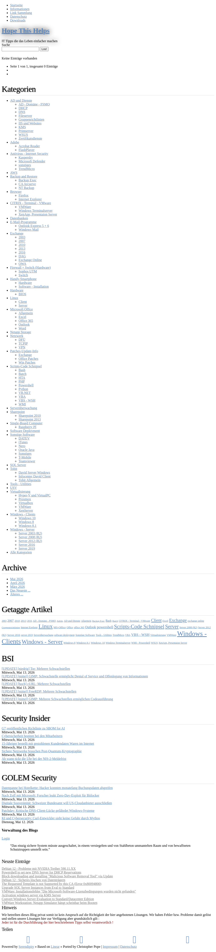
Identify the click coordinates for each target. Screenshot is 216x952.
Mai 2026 (16, 579)
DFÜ (22, 339)
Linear (55, 946)
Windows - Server (22, 529)
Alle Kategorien (21, 552)
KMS (22, 127)
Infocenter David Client (35, 476)
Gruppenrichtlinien (31, 119)
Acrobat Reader (29, 146)
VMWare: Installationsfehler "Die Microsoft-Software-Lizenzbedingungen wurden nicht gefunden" (69, 891)
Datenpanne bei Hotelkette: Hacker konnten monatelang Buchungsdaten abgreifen (57, 788)
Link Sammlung (21, 13)
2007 (22, 241)
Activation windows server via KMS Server (31, 895)
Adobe (14, 142)
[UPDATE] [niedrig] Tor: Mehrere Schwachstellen (36, 668)
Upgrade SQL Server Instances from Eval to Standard (38, 887)
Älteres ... (16, 594)
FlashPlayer (27, 150)
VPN (22, 347)
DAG (22, 256)
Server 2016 (27, 544)
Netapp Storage (20, 332)
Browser (16, 191)
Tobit (13, 469)
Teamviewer (27, 461)
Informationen (20, 9)
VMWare (25, 207)
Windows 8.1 (27, 525)
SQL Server (18, 465)
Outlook (24, 324)
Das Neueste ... (20, 590)
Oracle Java (26, 450)
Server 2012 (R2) (30, 541)
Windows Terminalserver (36, 210)
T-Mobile (25, 457)
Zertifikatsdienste (30, 138)
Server (23, 305)
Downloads (18, 20)
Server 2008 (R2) (30, 537)
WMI (22, 404)
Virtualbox (26, 503)
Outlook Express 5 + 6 (34, 226)
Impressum (110, 946)
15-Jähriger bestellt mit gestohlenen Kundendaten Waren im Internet (48, 743)
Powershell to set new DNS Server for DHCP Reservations (41, 872)
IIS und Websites (30, 123)
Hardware (25, 283)
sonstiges (25, 165)
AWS (13, 172)
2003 (22, 237)
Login (6, 838)
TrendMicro (27, 169)
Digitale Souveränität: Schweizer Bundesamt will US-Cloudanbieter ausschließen (57, 803)
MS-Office (60, 627)
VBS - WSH (27, 400)
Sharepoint (17, 412)
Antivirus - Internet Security (29, 153)
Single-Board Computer (26, 423)
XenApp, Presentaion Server (38, 214)
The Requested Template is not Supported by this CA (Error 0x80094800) (51, 884)
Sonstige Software (22, 434)
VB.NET (25, 393)
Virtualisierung (20, 491)
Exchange (16, 233)
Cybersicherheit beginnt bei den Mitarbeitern (32, 736)
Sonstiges (25, 453)
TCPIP (23, 343)
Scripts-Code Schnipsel (26, 366)
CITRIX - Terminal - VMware (30, 203)
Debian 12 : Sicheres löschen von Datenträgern (33, 880)
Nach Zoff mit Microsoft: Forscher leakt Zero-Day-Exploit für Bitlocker (50, 795)
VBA (22, 396)
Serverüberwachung (23, 408)
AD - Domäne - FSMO (34, 104)
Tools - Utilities (20, 484)
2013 (22, 248)
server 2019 (27, 635)
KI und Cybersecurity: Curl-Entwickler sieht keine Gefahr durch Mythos (51, 818)
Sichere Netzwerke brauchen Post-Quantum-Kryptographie (42, 751)
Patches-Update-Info (24, 351)
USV (13, 487)
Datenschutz (18, 16)
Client (23, 301)
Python (23, 389)
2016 (22, 252)
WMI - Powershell (140, 642)
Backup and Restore (23, 176)
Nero (22, 446)
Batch (22, 374)
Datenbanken (19, 218)
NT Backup (26, 188)
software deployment (64, 635)
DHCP (23, 108)
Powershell (26, 385)
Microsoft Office (21, 309)
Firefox (23, 195)
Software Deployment (25, 431)
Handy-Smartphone (23, 279)
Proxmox (25, 499)
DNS (22, 112)
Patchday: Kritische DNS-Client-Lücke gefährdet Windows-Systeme (48, 810)
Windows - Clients (22, 514)
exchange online (196, 620)
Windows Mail (29, 229)
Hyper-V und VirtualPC (35, 495)
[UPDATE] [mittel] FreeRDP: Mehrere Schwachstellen (39, 691)
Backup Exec (27, 180)
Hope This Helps (26, 30)
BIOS (22, 294)
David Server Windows (34, 472)
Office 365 (26, 320)
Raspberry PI (27, 427)
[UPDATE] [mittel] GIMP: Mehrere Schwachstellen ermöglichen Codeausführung (57, 699)
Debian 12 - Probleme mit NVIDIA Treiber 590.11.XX (39, 868)
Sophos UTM (28, 271)
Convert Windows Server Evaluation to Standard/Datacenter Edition (48, 899)
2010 (22, 245)
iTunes (23, 442)
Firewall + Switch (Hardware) (30, 267)
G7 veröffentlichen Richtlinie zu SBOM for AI (33, 728)
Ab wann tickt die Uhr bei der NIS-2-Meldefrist (34, 759)
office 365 (79, 627)
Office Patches (28, 358)
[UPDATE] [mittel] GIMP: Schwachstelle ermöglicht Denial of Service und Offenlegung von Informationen (75, 676)
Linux (14, 298)
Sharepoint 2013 (30, 419)
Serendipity (26, 946)
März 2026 (17, 586)
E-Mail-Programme (23, 222)
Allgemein (26, 313)
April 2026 (17, 583)
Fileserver (25, 115)
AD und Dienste (21, 100)
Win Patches (27, 362)
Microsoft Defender (32, 161)
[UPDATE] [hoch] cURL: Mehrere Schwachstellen (36, 684)
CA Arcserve (27, 184)
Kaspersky (26, 157)
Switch (23, 275)
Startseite (16, 5)
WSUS (23, 134)
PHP (22, 381)
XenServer (26, 510)
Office (70, 627)
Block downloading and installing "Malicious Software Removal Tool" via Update (57, 876)
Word (22, 328)
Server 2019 (27, 548)
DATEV (24, 438)
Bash (22, 370)
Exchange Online (30, 260)
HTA (22, 377)
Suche (6, 45)
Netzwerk (16, 336)
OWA (22, 264)
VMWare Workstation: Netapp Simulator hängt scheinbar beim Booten (49, 903)
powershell (105, 627)
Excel (22, 317)
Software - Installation (34, 286)
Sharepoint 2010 (30, 415)
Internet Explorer (30, 199)
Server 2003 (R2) (30, 533)
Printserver (26, 131)
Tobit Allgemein (29, 480)
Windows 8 (26, 522)
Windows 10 (27, 518)
